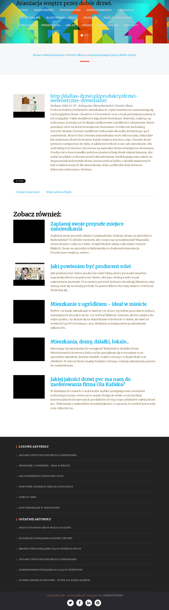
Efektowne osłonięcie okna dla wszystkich (46, 487)
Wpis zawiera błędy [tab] (58, 192)
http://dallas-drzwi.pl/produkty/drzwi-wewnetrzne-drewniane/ (94, 98)
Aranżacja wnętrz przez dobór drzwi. (111, 55)
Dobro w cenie (27, 497)
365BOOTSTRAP (113, 595)
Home (37, 55)
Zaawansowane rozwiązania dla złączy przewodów (51, 570)
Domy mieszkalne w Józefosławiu (39, 508)
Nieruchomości (54, 55)
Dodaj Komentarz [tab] (28, 192)
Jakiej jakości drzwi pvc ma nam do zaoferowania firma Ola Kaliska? (90, 381)
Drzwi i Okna (75, 55)
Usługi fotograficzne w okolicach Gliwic (45, 528)
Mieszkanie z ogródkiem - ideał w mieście (98, 304)
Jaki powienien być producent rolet (90, 266)
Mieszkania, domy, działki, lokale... (89, 342)
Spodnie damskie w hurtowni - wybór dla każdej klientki (54, 580)
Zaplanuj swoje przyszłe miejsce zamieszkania (86, 226)
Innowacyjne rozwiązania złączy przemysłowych (50, 549)
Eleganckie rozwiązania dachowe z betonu (45, 538)
